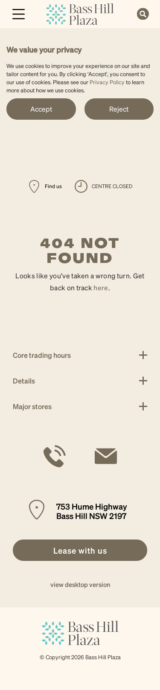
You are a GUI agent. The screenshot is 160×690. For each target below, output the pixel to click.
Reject (118, 108)
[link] (80, 13)
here (100, 287)
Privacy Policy (107, 82)
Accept (41, 108)
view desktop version (80, 584)
